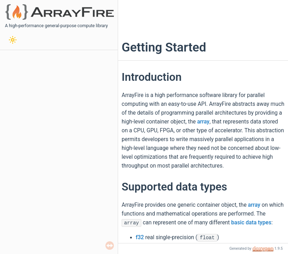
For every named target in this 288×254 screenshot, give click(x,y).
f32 (140, 237)
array (203, 122)
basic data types (251, 222)
